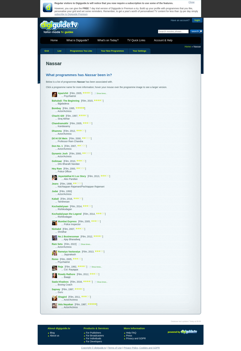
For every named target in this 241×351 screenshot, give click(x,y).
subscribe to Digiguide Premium (71, 14)
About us (54, 335)
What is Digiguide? (77, 40)
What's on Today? (107, 40)
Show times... (100, 93)
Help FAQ (131, 332)
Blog (52, 332)
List (59, 51)
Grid (47, 51)
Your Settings (139, 51)
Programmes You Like (81, 51)
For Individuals (93, 338)
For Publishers (93, 332)
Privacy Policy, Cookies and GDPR (142, 347)
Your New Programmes (112, 51)
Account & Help (163, 40)
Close (192, 2)
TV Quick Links (136, 40)
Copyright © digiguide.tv (93, 347)
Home (54, 40)
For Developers (94, 341)
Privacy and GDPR (136, 338)
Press (129, 335)
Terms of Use (115, 347)
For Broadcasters (95, 335)
